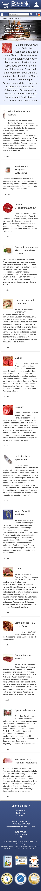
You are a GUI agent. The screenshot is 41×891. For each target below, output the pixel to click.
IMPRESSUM (20, 832)
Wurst (18, 568)
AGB (20, 837)
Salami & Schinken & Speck (12, 18)
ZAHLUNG (20, 813)
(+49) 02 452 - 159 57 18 (20, 824)
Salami (18, 357)
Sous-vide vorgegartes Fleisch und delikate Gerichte (26, 250)
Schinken (19, 407)
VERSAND (20, 811)
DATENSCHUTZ (20, 835)
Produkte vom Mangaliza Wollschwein (22, 169)
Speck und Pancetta (25, 710)
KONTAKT (20, 816)
